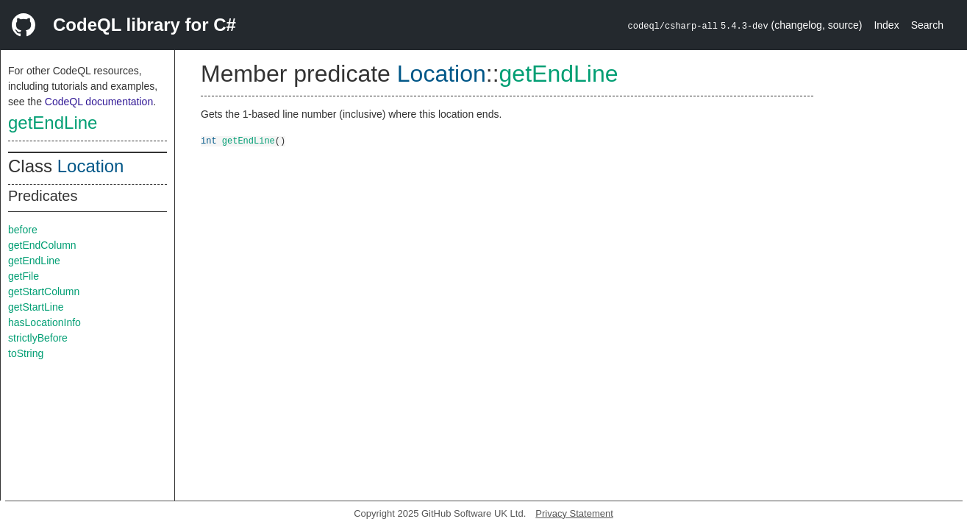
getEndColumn (42, 245)
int (209, 140)
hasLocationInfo (44, 322)
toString (25, 353)
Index (886, 25)
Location (90, 166)
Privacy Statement (574, 513)
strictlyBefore (38, 338)
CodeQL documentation (99, 101)
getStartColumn (43, 291)
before (23, 230)
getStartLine (36, 307)
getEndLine (52, 122)
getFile (23, 276)
